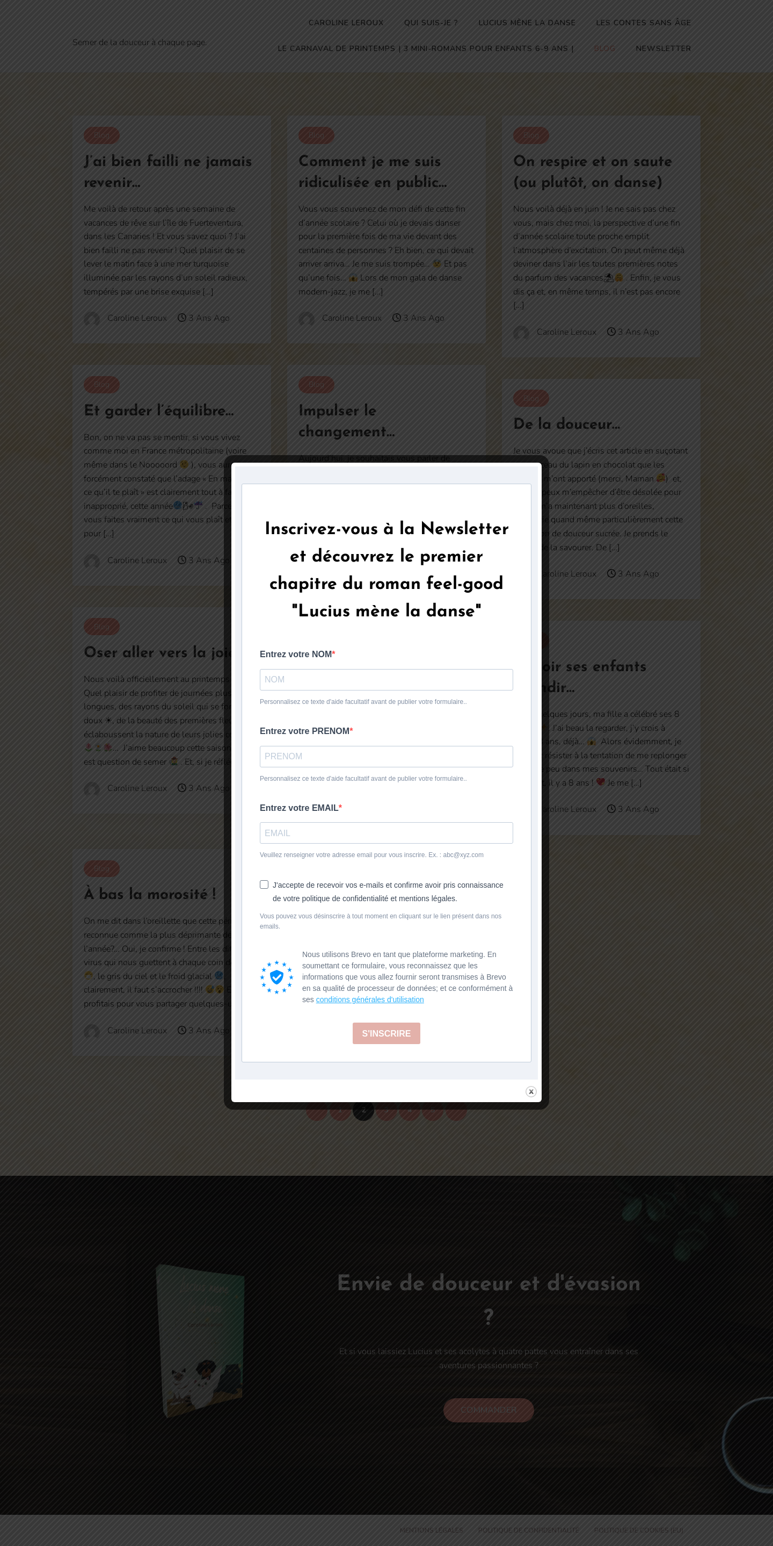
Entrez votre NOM (296, 654)
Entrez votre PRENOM (304, 731)
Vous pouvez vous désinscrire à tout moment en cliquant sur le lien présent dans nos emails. (380, 921)
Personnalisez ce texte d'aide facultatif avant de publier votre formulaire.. (363, 702)
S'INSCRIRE (386, 1033)
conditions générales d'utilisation (370, 999)
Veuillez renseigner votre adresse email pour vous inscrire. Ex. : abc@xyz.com (372, 855)
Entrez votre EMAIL (299, 807)
